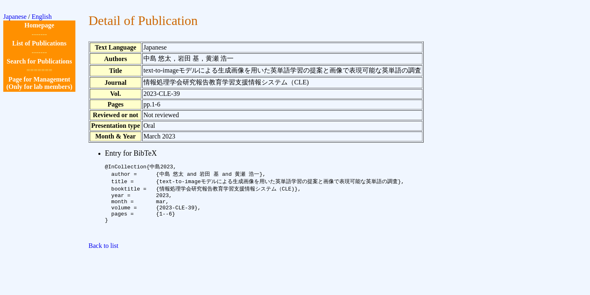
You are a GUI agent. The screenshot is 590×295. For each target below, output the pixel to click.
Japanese (15, 16)
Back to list (103, 255)
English (42, 16)
